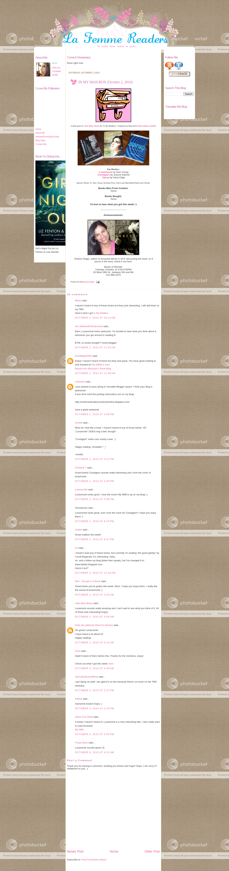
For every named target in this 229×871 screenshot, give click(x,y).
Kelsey (78, 698)
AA (76, 548)
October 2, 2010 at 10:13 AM (95, 317)
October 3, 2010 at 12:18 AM (95, 572)
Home (38, 129)
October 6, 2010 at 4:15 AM (94, 752)
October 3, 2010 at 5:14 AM (94, 642)
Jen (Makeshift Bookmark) (89, 326)
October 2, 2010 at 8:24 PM (94, 521)
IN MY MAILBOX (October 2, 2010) (105, 82)
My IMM (79, 729)
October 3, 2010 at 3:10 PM (94, 708)
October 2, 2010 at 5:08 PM (94, 499)
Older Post (152, 851)
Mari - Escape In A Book (87, 581)
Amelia (78, 422)
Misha (78, 300)
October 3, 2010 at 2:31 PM (94, 690)
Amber (78, 529)
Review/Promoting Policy (47, 136)
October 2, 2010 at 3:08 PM (94, 414)
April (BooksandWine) (86, 676)
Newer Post (75, 851)
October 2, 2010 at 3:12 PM (94, 459)
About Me (40, 133)
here (111, 663)
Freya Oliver (81, 742)
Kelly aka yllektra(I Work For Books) (94, 625)
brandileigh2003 (83, 356)
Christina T (80, 467)
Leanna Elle (81, 489)
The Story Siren (91, 126)
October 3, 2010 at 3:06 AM (94, 616)
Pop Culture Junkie (147, 126)
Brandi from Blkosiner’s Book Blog (93, 368)
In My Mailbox (100, 313)
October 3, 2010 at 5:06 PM (94, 734)
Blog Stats (40, 140)
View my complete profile (56, 71)
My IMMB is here (101, 364)
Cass (77, 651)
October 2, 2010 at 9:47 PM (94, 539)
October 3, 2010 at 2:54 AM (94, 594)
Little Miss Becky (84, 603)
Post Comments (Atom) (94, 859)
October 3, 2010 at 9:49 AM (94, 668)
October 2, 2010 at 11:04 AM (95, 347)
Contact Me (40, 144)
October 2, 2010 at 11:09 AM (95, 373)
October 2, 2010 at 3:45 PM (94, 481)
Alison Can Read (84, 717)
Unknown (80, 381)
